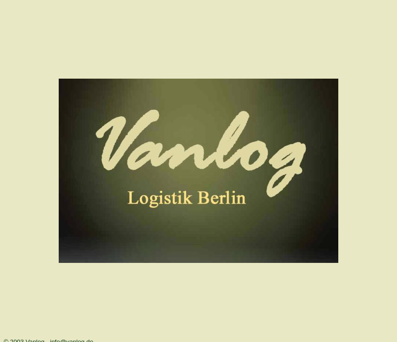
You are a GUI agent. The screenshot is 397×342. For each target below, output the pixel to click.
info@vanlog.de (71, 334)
